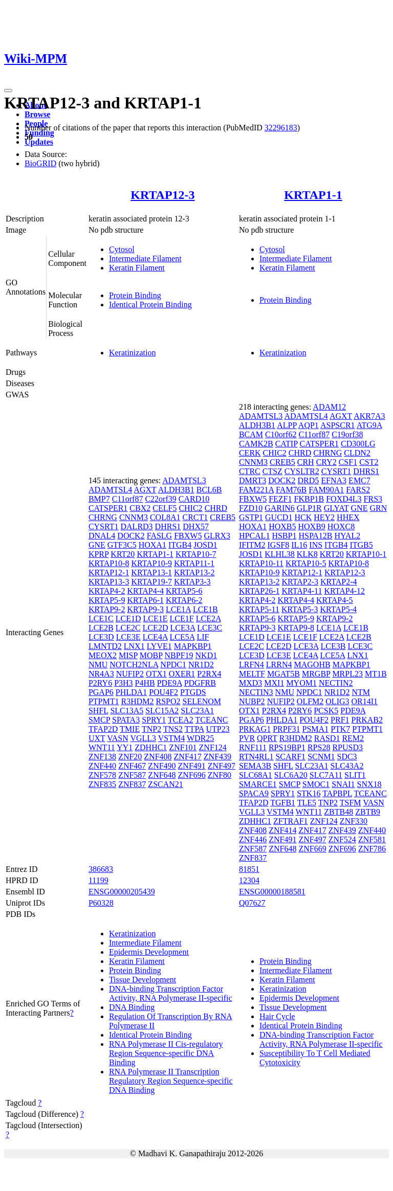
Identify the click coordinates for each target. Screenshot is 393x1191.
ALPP (287, 425)
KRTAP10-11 (261, 563)
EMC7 (359, 480)
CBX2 (139, 508)
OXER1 (182, 673)
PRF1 (340, 719)
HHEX (348, 517)
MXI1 (274, 683)
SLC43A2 (347, 765)
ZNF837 (132, 784)
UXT (97, 738)
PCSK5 (326, 710)
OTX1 (156, 673)
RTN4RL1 (256, 756)
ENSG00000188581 (272, 891)
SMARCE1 (258, 784)
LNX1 (134, 646)
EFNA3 (333, 480)
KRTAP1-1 (313, 194)
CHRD (216, 508)
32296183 (281, 127)
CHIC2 (190, 508)
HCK (303, 517)
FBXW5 (188, 535)
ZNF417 (188, 756)
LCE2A (208, 618)
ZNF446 (253, 839)
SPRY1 (154, 719)
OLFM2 (310, 701)
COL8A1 (165, 517)
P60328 (101, 902)
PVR (247, 738)
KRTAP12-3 (162, 194)
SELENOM (202, 701)
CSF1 (348, 462)
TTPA (194, 729)
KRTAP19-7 (151, 581)
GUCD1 (278, 517)
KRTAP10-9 (151, 563)
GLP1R (309, 508)
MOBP (151, 655)
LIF (202, 637)
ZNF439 (217, 756)
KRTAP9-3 (145, 609)
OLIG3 (337, 701)
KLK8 (307, 554)
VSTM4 (171, 738)
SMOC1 (316, 784)
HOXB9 (311, 526)
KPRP (98, 554)
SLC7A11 (326, 775)
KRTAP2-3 (299, 581)
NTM (361, 692)
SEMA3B (255, 765)
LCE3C (209, 627)
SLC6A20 (291, 775)
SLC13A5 (126, 710)
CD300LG (358, 443)
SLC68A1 (255, 775)
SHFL (98, 710)
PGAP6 (101, 692)
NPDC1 (173, 664)
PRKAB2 (367, 719)
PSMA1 (315, 729)
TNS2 (173, 729)
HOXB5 (282, 526)
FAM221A (256, 489)
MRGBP (316, 673)
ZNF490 (162, 765)
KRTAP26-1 (259, 591)
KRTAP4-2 (107, 591)
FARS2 (358, 489)
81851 (249, 869)
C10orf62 (280, 434)
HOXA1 (152, 545)
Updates (39, 142)
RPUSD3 (347, 747)
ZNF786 (372, 848)
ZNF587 (132, 775)
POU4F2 (163, 692)
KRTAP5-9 (107, 600)
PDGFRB (200, 683)
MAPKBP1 (193, 646)
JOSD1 (205, 545)
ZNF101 (182, 747)
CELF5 (164, 508)
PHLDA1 (131, 692)
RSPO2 (168, 701)
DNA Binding (132, 1007)
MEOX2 (103, 655)
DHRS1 (168, 526)
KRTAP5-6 (184, 591)
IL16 (299, 545)
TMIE (130, 729)
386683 (101, 869)
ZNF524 (342, 839)
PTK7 (340, 729)
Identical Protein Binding (150, 304)
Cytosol (122, 249)
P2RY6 (100, 683)
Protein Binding (135, 295)
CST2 (368, 462)
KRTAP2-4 (338, 581)
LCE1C (101, 618)
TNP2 (151, 729)
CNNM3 (133, 517)
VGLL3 (143, 738)
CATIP (286, 443)
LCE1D (128, 618)
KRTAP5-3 (299, 609)
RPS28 (319, 747)
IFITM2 (252, 545)
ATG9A (369, 425)
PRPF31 (286, 729)
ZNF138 (102, 756)
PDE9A (169, 683)
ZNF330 (353, 821)
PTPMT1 (104, 701)
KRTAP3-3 (192, 581)
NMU (98, 664)
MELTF (252, 673)
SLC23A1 (197, 710)
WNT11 (102, 747)
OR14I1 (365, 701)
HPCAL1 (254, 535)
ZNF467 (132, 765)
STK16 (308, 793)
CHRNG (103, 517)
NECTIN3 (256, 692)
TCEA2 (180, 719)
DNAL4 (102, 535)
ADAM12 (329, 406)
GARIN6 (280, 508)
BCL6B (209, 489)
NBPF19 (179, 655)
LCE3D (101, 637)
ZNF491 (192, 765)
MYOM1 (301, 683)
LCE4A (155, 637)
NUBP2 (252, 701)
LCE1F (182, 618)
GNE (97, 545)
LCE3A (182, 627)
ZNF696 (192, 775)
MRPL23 (347, 673)
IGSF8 (279, 545)
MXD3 (250, 683)
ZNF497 (221, 765)
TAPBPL (337, 793)
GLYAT (336, 508)
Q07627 (252, 902)
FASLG (159, 535)
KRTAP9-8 (295, 627)
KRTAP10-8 (109, 563)
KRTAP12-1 (109, 572)
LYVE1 (159, 646)
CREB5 (222, 517)
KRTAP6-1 (145, 600)
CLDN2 (357, 452)
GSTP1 (251, 517)
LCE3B (333, 646)
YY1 (125, 747)
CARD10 (194, 499)
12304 (249, 880)
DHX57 (196, 526)
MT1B (376, 673)
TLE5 (306, 802)
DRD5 (308, 480)
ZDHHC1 (151, 747)
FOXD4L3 (343, 499)
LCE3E (128, 637)
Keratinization (132, 352)
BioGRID (40, 163)
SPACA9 (254, 793)
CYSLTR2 (302, 471)
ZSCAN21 (165, 784)
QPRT (267, 738)
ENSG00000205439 (122, 891)
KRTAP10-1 (366, 554)
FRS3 (373, 499)
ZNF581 (372, 839)
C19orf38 (347, 434)
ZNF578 (102, 775)
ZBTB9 (367, 811)
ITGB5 (361, 545)
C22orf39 (160, 499)
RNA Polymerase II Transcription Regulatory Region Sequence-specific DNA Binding (171, 1080)
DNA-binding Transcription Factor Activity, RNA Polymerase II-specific (170, 993)
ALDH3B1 (176, 489)
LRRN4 (279, 664)
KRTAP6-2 (184, 600)
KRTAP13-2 (194, 572)
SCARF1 (290, 756)
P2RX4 (209, 673)
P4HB (145, 683)
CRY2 (326, 462)
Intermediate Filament (145, 258)
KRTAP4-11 (301, 591)
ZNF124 (213, 747)
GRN (378, 508)
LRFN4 (251, 664)
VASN (117, 738)
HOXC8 (341, 526)
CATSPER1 (108, 508)
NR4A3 (101, 673)
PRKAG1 (255, 729)
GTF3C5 (122, 545)
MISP (128, 655)
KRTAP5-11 (259, 609)
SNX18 (369, 784)
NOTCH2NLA (134, 664)
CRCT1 (195, 517)
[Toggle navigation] (8, 90)
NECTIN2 (336, 683)
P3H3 (123, 683)
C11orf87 (127, 499)
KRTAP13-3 (109, 581)
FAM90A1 (326, 489)
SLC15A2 (162, 710)
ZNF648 (162, 775)
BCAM (251, 434)
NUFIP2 (130, 673)
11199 (98, 880)
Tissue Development (142, 979)
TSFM (350, 802)
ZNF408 (157, 756)
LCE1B (205, 609)
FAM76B (291, 489)
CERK (250, 452)
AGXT (145, 489)
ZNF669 (312, 848)
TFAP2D (103, 729)
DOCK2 (130, 535)
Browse (37, 114)
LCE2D (155, 627)
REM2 (353, 738)
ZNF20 (130, 756)
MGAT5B (283, 673)
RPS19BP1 (287, 747)
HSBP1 (284, 535)
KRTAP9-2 (107, 609)
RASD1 (327, 738)
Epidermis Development (149, 952)
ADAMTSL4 (110, 489)
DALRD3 (137, 526)
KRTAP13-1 (151, 572)
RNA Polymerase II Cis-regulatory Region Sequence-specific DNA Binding (166, 1053)
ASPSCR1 (337, 425)
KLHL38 (280, 554)
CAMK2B (256, 443)
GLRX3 (217, 535)
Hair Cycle (277, 1016)
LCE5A (182, 637)
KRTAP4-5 (334, 600)
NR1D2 (201, 664)
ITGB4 (179, 545)
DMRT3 (252, 480)
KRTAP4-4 (145, 591)
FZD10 (251, 508)
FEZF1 (280, 499)
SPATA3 (126, 719)
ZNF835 (102, 784)
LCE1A (178, 609)
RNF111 (253, 747)
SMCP (99, 719)
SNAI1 (343, 784)
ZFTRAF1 (290, 821)
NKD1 (206, 655)
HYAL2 (348, 535)
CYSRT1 (104, 526)
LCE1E (155, 618)
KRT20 (123, 554)
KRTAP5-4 (338, 609)
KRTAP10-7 (196, 554)
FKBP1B (309, 499)
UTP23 (218, 729)
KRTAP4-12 (344, 591)
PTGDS (193, 692)
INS (315, 545)
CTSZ (272, 471)
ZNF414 (282, 830)
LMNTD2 (105, 646)
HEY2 (324, 517)
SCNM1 (321, 756)
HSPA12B (315, 535)
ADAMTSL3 (184, 480)
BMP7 (99, 499)
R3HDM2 (137, 701)
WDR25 (200, 738)
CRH (305, 462)
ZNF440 (102, 765)
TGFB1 (282, 802)
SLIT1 (355, 775)
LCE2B (101, 627)
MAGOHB (312, 664)
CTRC (249, 471)
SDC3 (347, 756)
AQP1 (308, 425)
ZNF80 (219, 775)
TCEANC (211, 719)
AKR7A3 (369, 416)
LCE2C (128, 627)
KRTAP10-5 (306, 563)
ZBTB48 (338, 811)
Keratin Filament (137, 267)
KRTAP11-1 (194, 563)
